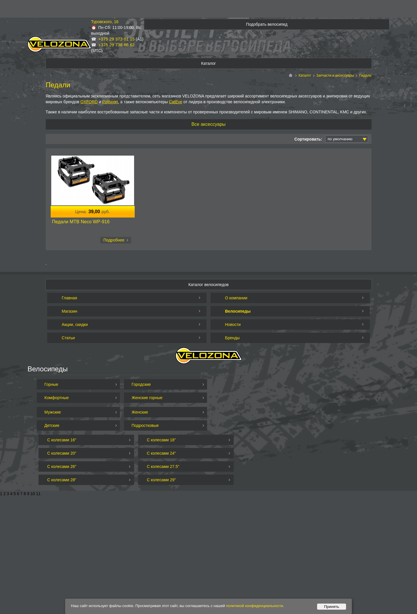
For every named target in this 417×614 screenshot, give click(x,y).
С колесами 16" (61, 440)
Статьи (68, 337)
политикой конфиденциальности (254, 606)
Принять (331, 606)
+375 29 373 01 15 (116, 38)
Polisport (110, 101)
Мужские (52, 412)
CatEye (175, 101)
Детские (51, 425)
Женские (139, 412)
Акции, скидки (75, 324)
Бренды (232, 337)
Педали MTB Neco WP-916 (81, 221)
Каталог (305, 75)
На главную (291, 76)
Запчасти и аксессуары (335, 75)
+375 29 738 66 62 (116, 44)
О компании (236, 298)
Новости (233, 324)
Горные (51, 384)
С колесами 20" (61, 453)
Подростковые (145, 425)
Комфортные (56, 397)
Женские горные (146, 397)
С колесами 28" (61, 479)
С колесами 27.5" (163, 466)
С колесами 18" (161, 440)
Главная (69, 298)
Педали (365, 75)
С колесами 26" (61, 466)
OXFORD (89, 101)
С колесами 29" (161, 479)
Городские (141, 384)
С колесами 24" (161, 453)
